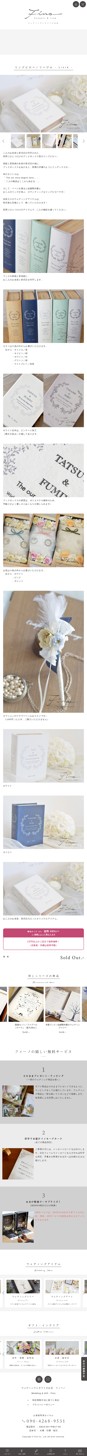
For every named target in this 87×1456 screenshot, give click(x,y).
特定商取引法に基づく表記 (45, 1404)
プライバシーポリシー (43, 1408)
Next (83, 103)
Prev (3, 103)
